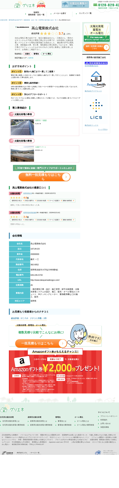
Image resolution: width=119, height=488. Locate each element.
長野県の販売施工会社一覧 (48, 20)
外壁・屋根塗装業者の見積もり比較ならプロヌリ (35, 440)
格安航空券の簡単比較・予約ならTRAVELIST (28, 444)
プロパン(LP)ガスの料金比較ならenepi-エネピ (71, 440)
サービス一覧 (35, 453)
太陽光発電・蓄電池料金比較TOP (11, 20)
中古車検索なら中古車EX (21, 442)
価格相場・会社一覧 (30, 20)
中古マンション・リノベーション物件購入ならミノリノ (69, 437)
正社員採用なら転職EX (10, 435)
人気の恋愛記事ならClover (80, 442)
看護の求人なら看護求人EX (50, 435)
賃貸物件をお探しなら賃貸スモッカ (74, 435)
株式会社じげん (22, 453)
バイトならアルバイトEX (29, 435)
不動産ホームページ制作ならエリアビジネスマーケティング (26, 437)
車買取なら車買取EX (39, 442)
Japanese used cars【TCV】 (59, 442)
